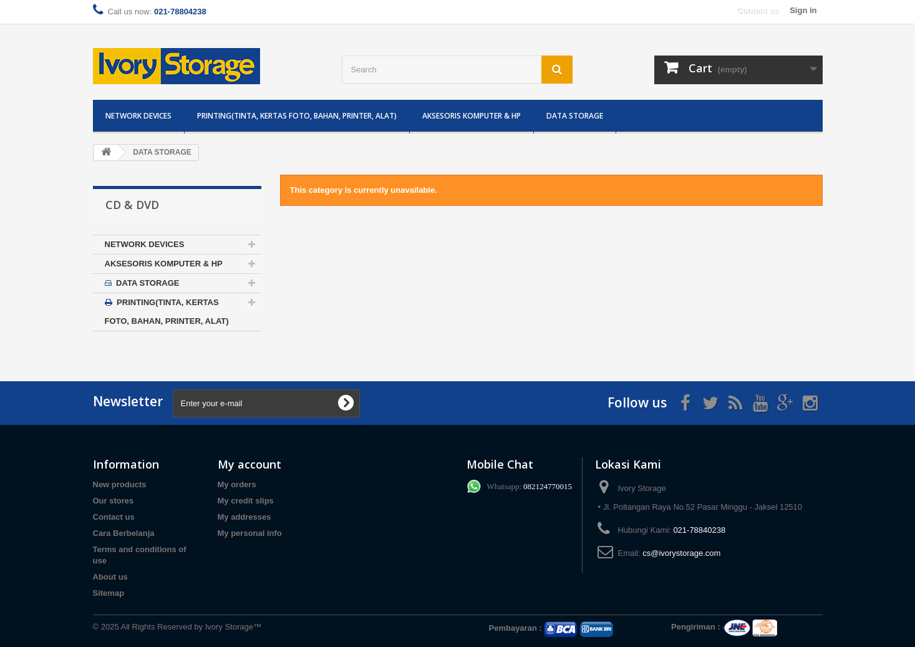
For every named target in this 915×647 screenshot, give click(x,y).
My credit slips (246, 500)
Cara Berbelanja (124, 533)
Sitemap (109, 593)
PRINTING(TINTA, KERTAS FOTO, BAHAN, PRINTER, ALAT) (297, 115)
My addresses (244, 517)
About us (110, 576)
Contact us (757, 10)
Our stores (113, 500)
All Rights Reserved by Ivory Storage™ (191, 626)
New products (120, 484)
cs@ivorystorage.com (681, 553)
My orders (237, 484)
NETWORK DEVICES (138, 115)
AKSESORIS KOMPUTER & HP (471, 115)
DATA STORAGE (574, 115)
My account (249, 464)
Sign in (803, 10)
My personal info (250, 533)
